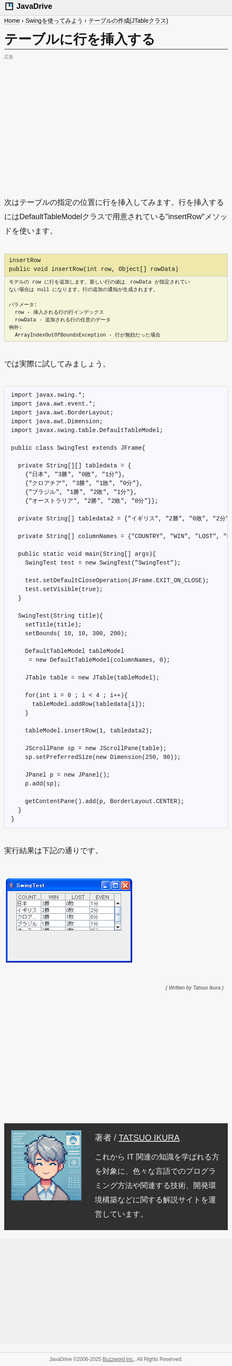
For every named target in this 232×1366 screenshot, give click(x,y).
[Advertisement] (116, 121)
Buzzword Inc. (118, 1359)
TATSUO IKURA (149, 1137)
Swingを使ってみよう (54, 20)
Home (12, 20)
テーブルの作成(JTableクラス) (128, 20)
